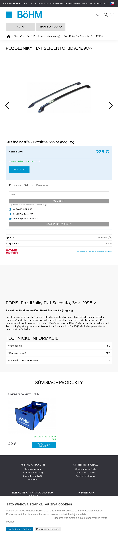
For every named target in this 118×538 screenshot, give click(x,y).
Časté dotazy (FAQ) (32, 476)
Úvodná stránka (8, 36)
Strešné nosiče (22, 36)
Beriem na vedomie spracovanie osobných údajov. (30, 205)
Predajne (32, 479)
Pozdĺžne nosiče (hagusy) (46, 36)
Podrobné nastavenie (47, 529)
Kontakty (99, 3)
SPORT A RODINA (50, 26)
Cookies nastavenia (85, 476)
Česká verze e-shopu (85, 472)
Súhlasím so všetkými (19, 529)
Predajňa (86, 3)
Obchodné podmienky (68, 3)
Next (108, 106)
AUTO (20, 26)
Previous (9, 104)
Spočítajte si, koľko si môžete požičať (94, 251)
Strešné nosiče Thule (85, 469)
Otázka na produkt (59, 224)
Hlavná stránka (44, 3)
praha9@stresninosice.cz (26, 218)
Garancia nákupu (32, 469)
